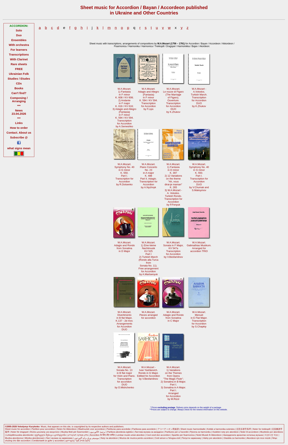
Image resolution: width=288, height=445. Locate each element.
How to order (19, 127)
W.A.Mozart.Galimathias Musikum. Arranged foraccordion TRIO (199, 247)
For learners (19, 49)
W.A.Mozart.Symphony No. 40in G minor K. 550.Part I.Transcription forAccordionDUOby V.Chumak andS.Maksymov (199, 177)
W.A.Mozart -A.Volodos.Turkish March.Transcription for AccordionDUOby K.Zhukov (199, 97)
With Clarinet (19, 59)
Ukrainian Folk (19, 73)
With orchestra (19, 44)
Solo (19, 30)
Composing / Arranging (19, 99)
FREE (19, 69)
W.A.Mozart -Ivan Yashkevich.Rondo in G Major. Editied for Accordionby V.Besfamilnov (148, 373)
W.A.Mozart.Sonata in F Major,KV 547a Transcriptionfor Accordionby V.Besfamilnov (173, 249)
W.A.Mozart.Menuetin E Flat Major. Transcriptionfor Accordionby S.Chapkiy (199, 319)
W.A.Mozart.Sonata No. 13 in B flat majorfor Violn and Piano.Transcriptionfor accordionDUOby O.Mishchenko (124, 377)
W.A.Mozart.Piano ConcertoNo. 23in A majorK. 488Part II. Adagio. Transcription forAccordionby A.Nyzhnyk (148, 176)
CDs (19, 83)
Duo (19, 35)
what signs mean (19, 148)
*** (18, 105)
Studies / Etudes (19, 78)
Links (19, 123)
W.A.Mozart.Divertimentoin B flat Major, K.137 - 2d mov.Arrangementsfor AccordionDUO (124, 321)
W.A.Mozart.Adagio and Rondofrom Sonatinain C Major (173, 316)
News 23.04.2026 (19, 112)
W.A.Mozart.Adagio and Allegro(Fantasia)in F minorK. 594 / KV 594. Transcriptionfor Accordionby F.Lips (148, 98)
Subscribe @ (19, 137)
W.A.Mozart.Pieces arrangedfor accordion (148, 315)
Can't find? (18, 93)
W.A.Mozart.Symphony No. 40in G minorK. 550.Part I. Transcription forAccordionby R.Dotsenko (124, 174)
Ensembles (18, 40)
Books (18, 88)
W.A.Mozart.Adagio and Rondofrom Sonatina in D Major (124, 247)
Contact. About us (19, 132)
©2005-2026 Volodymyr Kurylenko (22, 426)
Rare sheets (19, 64)
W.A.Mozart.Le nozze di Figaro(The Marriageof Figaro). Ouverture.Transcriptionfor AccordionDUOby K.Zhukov (173, 100)
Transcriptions (19, 54)
